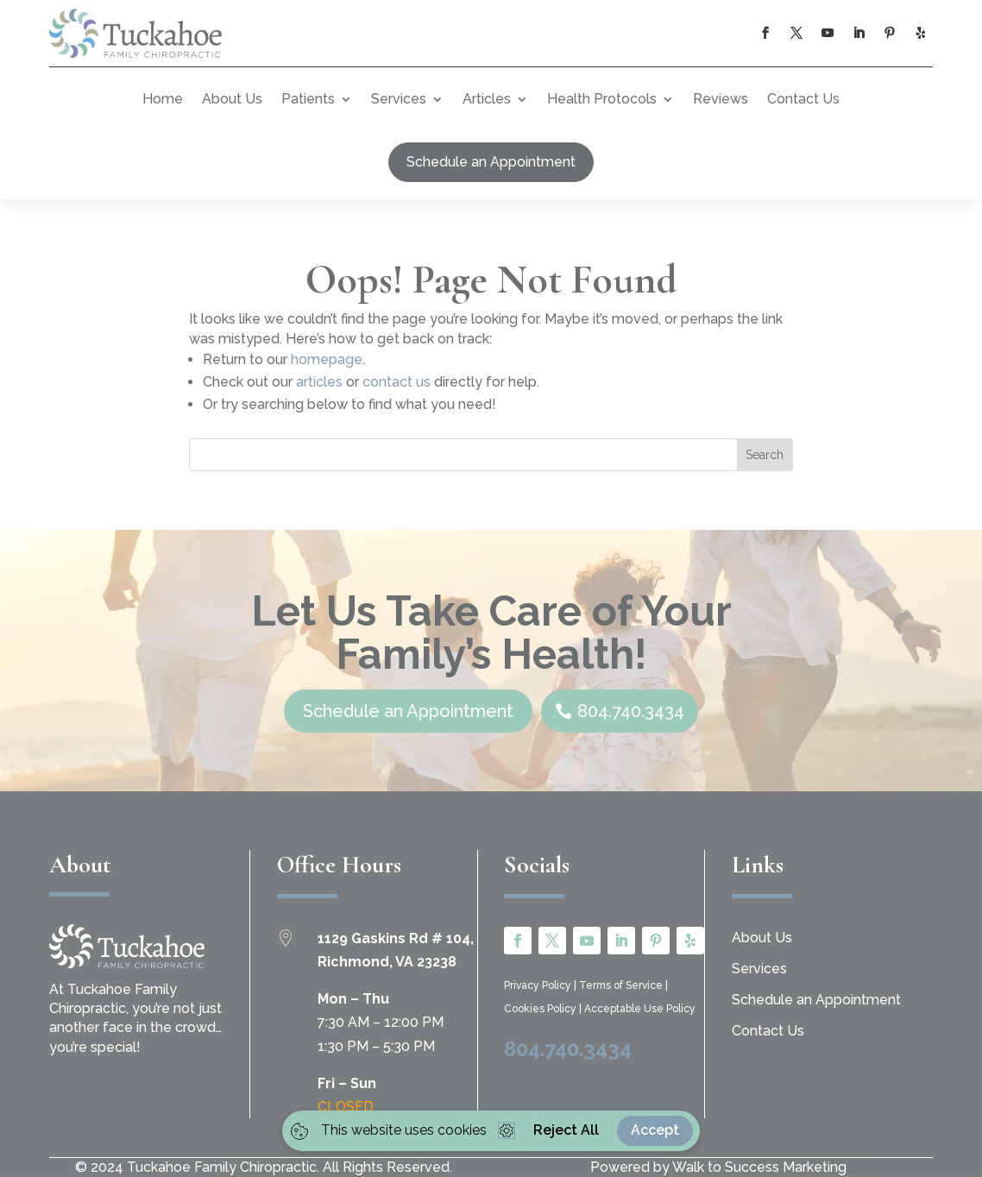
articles (319, 382)
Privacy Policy (539, 985)
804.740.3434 (568, 1048)
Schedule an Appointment (491, 162)
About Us (232, 99)
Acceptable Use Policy (640, 1009)
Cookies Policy (541, 1009)
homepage (326, 359)
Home (162, 99)
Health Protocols (602, 99)
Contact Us (803, 99)
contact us (396, 382)
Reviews (720, 99)
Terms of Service (622, 985)
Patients (308, 99)
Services (398, 99)
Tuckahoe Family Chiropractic (222, 1167)
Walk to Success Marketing (759, 1167)
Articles (487, 99)
